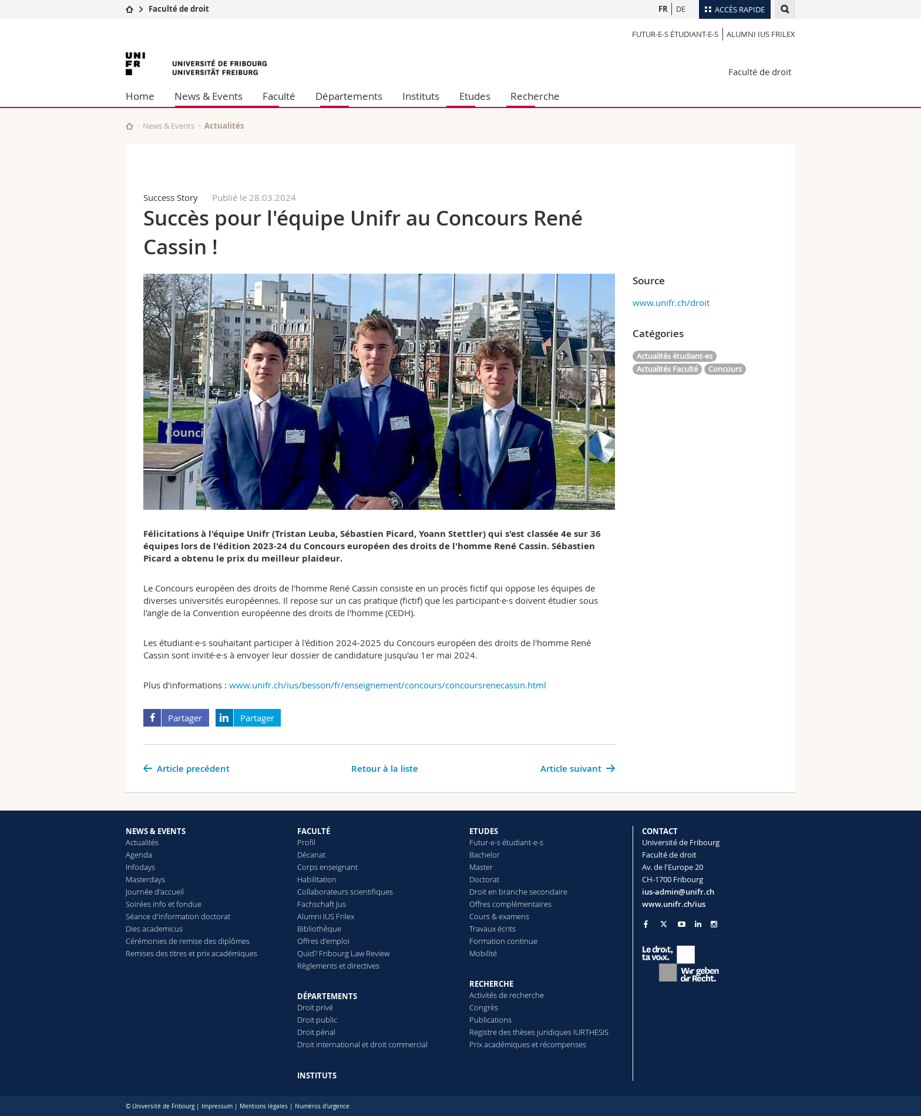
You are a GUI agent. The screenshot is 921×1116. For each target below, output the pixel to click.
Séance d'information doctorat (178, 916)
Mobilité (483, 953)
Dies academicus (154, 928)
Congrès (483, 1007)
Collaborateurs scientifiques (345, 891)
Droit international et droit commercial (362, 1044)
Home (140, 96)
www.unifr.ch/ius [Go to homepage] (673, 904)
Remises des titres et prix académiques (191, 953)
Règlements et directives (338, 965)
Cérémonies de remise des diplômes (188, 941)
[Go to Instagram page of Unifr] (714, 924)
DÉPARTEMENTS (327, 996)
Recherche (535, 96)
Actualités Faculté (667, 369)
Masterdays (145, 879)
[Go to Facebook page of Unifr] (646, 924)
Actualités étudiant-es (674, 356)
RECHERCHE (491, 984)
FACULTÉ (313, 831)
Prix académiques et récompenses (527, 1044)
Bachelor (484, 854)
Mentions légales (264, 1106)
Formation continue (503, 941)
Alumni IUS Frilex (761, 34)
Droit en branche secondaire (518, 891)
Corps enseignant (327, 867)
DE (680, 9)
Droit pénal (316, 1032)
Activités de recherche (506, 995)
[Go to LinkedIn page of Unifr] (698, 924)
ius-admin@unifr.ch (678, 891)
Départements (348, 96)
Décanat (311, 854)
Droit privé (315, 1007)
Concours (725, 369)
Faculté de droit (179, 9)
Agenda (139, 854)
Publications (490, 1019)
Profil (306, 842)
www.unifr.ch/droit (671, 302)
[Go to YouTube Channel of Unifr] (681, 924)
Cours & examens (499, 916)
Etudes (474, 96)
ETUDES (483, 831)
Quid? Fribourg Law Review (343, 953)
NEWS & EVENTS (156, 831)
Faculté (279, 96)
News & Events (208, 96)
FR (663, 9)
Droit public (317, 1019)
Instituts (420, 96)
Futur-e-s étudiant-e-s (675, 34)
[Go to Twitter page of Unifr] (663, 924)
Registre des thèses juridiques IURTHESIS (539, 1032)
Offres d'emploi (323, 941)
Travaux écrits (492, 928)
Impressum (217, 1106)
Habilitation (317, 879)
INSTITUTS (317, 1075)
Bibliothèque (319, 928)
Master (481, 867)
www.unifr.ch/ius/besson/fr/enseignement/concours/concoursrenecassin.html (387, 685)
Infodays (140, 867)
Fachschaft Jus (321, 904)
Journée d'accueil (155, 891)
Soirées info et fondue (163, 904)
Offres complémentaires (510, 904)
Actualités (142, 842)
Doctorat (484, 879)
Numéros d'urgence (322, 1106)
